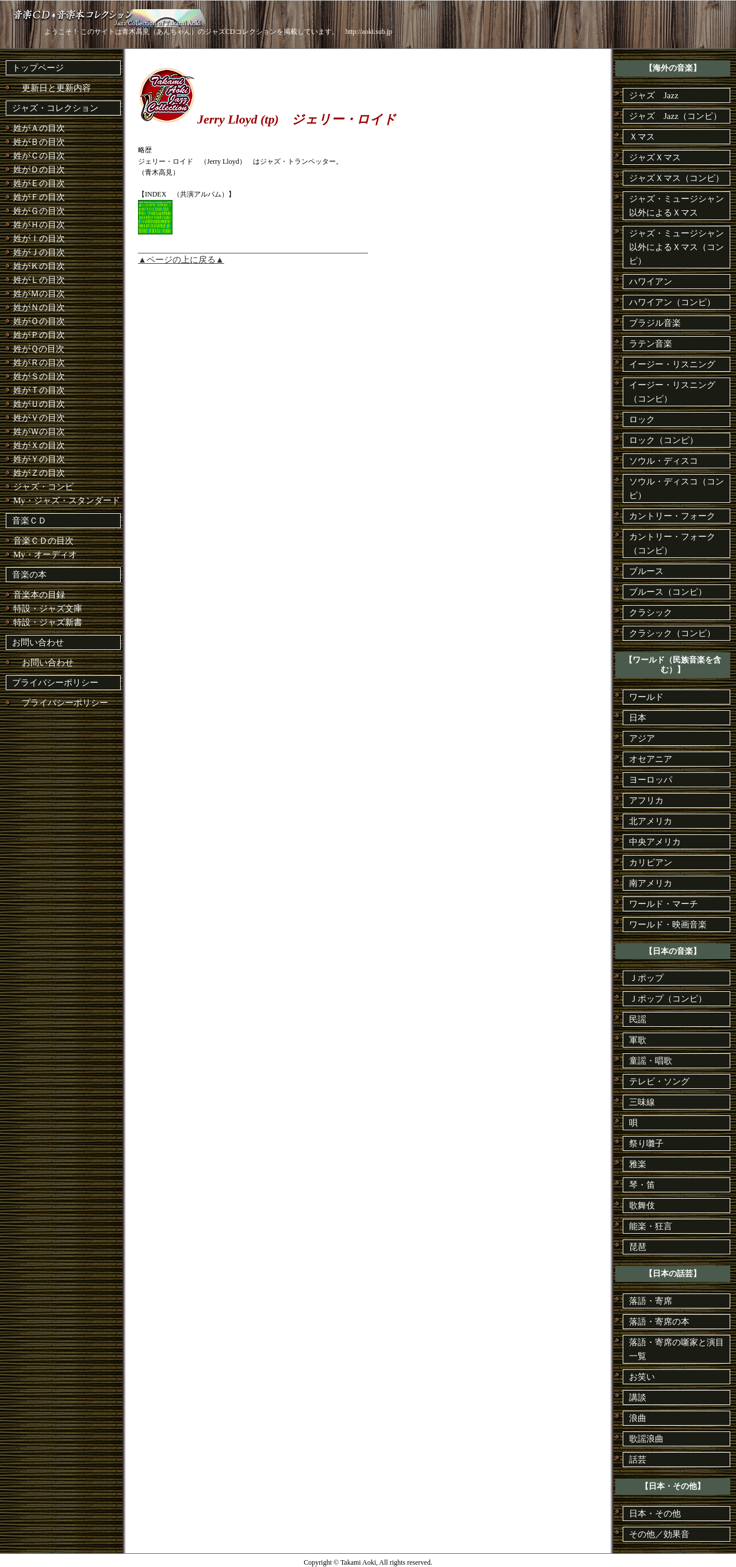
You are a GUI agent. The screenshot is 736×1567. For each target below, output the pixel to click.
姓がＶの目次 (39, 417)
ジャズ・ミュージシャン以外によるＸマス (676, 205)
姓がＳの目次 (39, 376)
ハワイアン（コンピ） (672, 302)
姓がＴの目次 (39, 390)
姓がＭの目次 (39, 293)
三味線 (642, 1102)
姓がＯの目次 (39, 321)
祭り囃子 (646, 1143)
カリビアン (650, 862)
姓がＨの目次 (39, 224)
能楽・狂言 (650, 1226)
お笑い (642, 1376)
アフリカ (646, 800)
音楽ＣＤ (29, 520)
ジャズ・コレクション (55, 108)
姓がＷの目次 (39, 431)
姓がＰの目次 (39, 335)
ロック (642, 419)
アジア (642, 738)
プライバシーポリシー (55, 682)
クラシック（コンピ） (672, 633)
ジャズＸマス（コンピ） (676, 178)
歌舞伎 (642, 1205)
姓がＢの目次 (39, 142)
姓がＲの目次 (39, 362)
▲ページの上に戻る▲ (181, 259)
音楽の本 (29, 574)
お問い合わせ (38, 642)
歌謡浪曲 (646, 1438)
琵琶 (637, 1247)
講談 (637, 1397)
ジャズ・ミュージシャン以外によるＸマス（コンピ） (676, 247)
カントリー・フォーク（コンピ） (672, 543)
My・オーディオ (45, 554)
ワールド (646, 697)
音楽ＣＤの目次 (43, 540)
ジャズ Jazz (653, 95)
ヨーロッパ (650, 779)
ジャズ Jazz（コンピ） (675, 116)
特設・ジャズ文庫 (47, 608)
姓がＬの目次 (39, 279)
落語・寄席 (650, 1301)
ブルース (646, 571)
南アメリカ (650, 883)
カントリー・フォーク (672, 516)
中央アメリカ (655, 841)
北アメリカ (650, 821)
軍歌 (637, 1040)
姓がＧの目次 (39, 210)
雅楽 (637, 1164)
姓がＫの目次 (39, 266)
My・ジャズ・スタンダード (66, 500)
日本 (637, 717)
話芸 (637, 1459)
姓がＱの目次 (38, 348)
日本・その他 (655, 1513)
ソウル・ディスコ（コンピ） (676, 488)
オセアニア (650, 759)
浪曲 (637, 1418)
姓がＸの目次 (39, 445)
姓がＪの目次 (39, 252)
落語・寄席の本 (659, 1321)
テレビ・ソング (659, 1081)
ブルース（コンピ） (668, 591)
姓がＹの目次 (39, 459)
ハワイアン (650, 281)
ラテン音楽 (650, 343)
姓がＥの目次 (39, 183)
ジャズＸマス (655, 157)
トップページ (38, 67)
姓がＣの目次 (39, 155)
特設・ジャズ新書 (47, 622)
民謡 (637, 1019)
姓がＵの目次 (39, 404)
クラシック (650, 612)
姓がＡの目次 (39, 128)
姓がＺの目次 (39, 473)
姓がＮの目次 (39, 307)
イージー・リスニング (672, 364)
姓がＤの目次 (39, 169)
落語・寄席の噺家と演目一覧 (676, 1349)
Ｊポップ (646, 978)
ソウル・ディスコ (663, 460)
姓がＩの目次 (39, 238)
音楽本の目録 (39, 594)
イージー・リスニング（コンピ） (672, 391)
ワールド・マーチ (663, 903)
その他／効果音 (659, 1534)
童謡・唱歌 (650, 1060)
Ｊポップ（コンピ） (668, 998)
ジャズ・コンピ (43, 486)
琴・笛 (642, 1184)
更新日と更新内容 (52, 88)
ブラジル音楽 (655, 323)
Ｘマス (642, 136)
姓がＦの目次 (39, 197)
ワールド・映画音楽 (668, 924)
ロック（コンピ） (663, 440)
